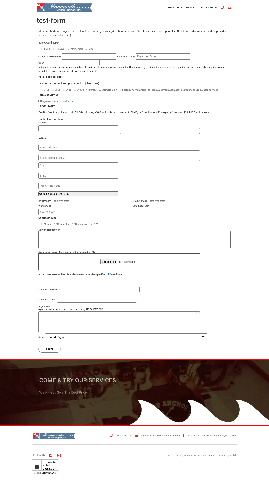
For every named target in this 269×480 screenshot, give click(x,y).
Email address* (173, 209)
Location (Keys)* (88, 299)
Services (175, 7)
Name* (42, 122)
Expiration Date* (153, 56)
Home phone (181, 201)
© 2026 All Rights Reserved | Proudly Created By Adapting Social (202, 455)
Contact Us (207, 7)
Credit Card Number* (77, 56)
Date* (122, 337)
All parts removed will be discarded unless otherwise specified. (80, 274)
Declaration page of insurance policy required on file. (119, 257)
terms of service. (66, 101)
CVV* (69, 62)
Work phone (79, 209)
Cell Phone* (85, 201)
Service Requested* (134, 239)
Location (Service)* (90, 289)
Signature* (44, 306)
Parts (190, 7)
